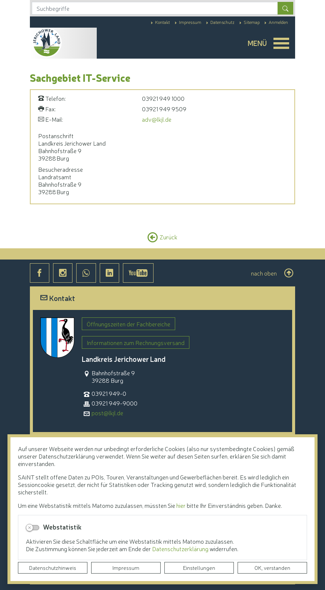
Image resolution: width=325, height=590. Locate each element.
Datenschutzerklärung (181, 548)
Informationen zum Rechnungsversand (136, 342)
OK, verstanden (272, 567)
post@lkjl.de (107, 413)
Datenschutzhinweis (52, 567)
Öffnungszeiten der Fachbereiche (128, 324)
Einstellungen (199, 567)
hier (181, 505)
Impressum (125, 567)
